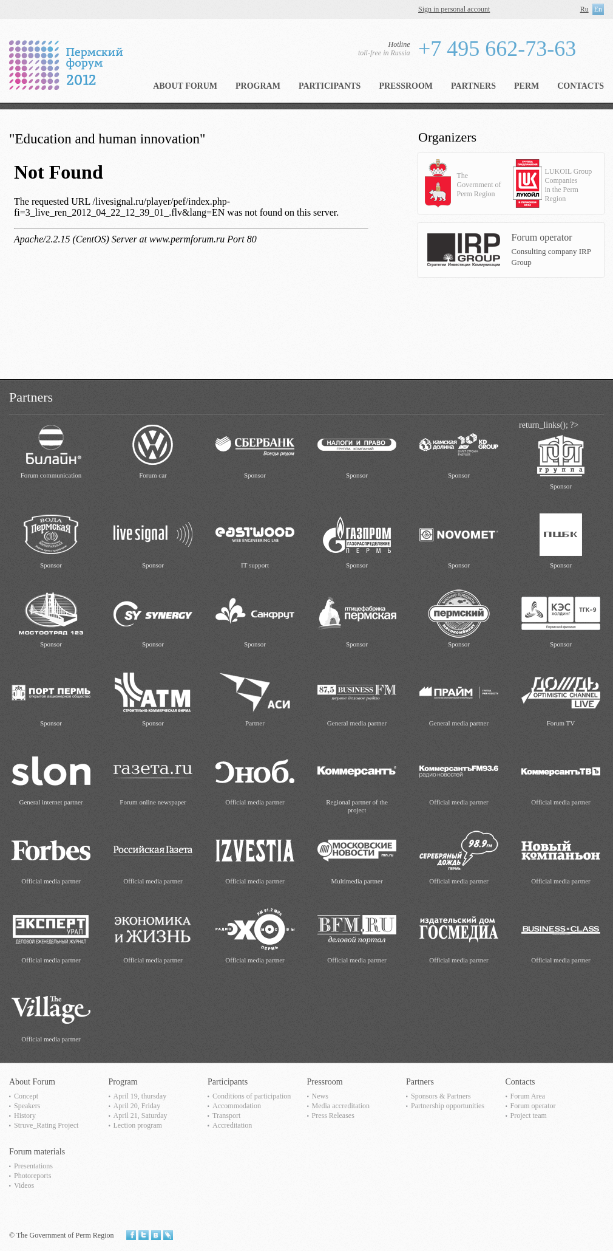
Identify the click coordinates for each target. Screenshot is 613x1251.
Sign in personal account (454, 9)
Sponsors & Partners (441, 1096)
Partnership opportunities (447, 1106)
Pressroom (406, 86)
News (320, 1096)
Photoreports (32, 1175)
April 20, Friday (137, 1106)
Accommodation (236, 1106)
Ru (584, 9)
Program (257, 86)
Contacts (580, 86)
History (25, 1115)
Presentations (33, 1166)
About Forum (185, 86)
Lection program (137, 1125)
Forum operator (533, 1106)
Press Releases (333, 1115)
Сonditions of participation (251, 1096)
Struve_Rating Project (46, 1125)
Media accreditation (341, 1106)
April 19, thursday (140, 1096)
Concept (26, 1096)
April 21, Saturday (140, 1115)
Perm (526, 86)
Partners (473, 86)
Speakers (27, 1106)
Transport (226, 1115)
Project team (528, 1115)
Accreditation (232, 1125)
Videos (24, 1185)
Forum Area (528, 1096)
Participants (330, 86)
